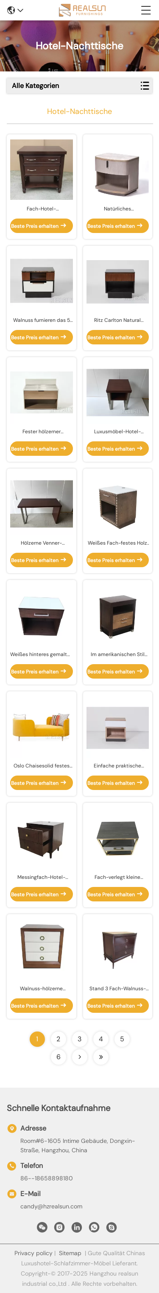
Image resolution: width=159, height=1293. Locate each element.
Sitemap (70, 1253)
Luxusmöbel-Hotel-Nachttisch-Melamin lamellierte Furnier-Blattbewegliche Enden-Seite (118, 431)
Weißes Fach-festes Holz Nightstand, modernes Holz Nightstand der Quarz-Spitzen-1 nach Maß (117, 543)
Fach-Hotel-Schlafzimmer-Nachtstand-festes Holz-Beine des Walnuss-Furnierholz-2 (41, 209)
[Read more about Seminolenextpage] (79, 1057)
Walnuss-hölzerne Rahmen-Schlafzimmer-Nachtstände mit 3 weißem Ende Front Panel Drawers (41, 988)
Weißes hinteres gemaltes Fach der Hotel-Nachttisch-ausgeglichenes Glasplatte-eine (41, 654)
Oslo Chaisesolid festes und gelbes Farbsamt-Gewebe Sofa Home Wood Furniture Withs (41, 766)
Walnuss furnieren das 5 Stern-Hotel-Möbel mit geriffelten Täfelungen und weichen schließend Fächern (41, 320)
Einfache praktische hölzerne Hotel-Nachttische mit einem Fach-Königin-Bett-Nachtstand (117, 766)
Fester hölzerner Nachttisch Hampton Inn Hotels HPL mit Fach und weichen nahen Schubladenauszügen (41, 431)
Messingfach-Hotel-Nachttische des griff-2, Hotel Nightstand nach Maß (41, 877)
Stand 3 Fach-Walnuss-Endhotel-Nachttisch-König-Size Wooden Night (117, 988)
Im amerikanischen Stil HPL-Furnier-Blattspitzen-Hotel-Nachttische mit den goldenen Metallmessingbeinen (117, 654)
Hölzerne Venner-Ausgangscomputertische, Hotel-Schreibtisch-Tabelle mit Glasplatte (41, 543)
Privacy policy (33, 1253)
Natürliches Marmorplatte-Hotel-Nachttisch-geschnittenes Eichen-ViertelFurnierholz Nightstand (117, 209)
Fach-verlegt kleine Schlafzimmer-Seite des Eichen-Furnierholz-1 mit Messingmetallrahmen (118, 877)
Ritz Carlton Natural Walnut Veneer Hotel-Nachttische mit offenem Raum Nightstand (118, 320)
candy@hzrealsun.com (51, 1206)
